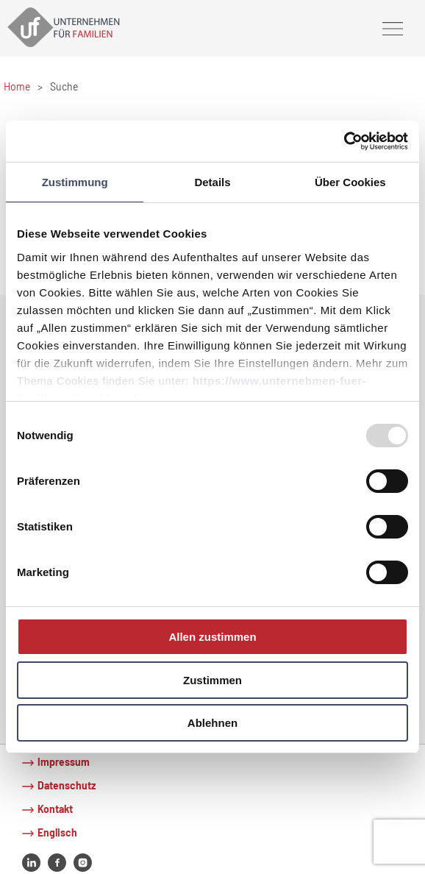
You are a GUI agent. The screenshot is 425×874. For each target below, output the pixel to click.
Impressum (64, 762)
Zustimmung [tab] (75, 181)
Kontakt (55, 809)
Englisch (57, 832)
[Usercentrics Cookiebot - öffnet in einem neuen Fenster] (343, 141)
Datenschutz (67, 785)
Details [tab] (212, 181)
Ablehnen (213, 723)
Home (17, 86)
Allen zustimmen (212, 636)
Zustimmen (212, 680)
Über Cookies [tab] (350, 181)
